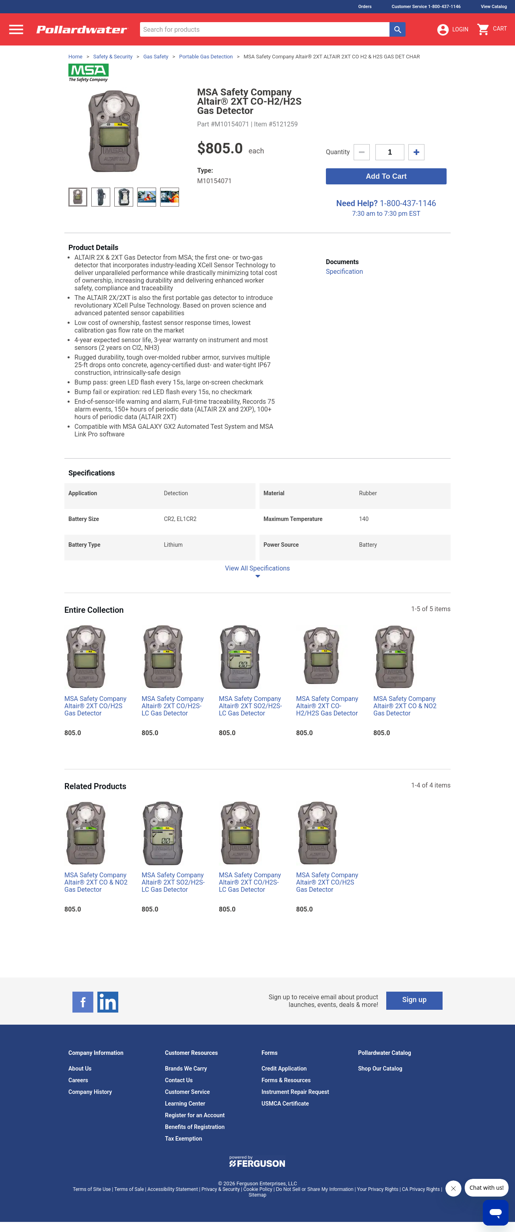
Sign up (414, 999)
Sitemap (257, 1195)
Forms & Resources (286, 1080)
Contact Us (179, 1080)
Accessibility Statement (172, 1189)
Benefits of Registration (195, 1127)
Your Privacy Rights (377, 1189)
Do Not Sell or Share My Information (315, 1189)
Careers (78, 1080)
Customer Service (187, 1092)
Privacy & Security (221, 1189)
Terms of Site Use (92, 1189)
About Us (80, 1068)
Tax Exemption (183, 1138)
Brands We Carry (186, 1068)
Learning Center (185, 1103)
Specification (344, 271)
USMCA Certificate (285, 1103)
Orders (364, 6)
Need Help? (357, 203)
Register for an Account (195, 1115)
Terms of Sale (129, 1189)
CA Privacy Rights (421, 1189)
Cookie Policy (257, 1189)
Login (452, 30)
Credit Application (284, 1068)
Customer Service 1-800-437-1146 (426, 6)
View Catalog (494, 6)
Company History (90, 1092)
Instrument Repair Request (295, 1092)
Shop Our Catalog (380, 1068)
